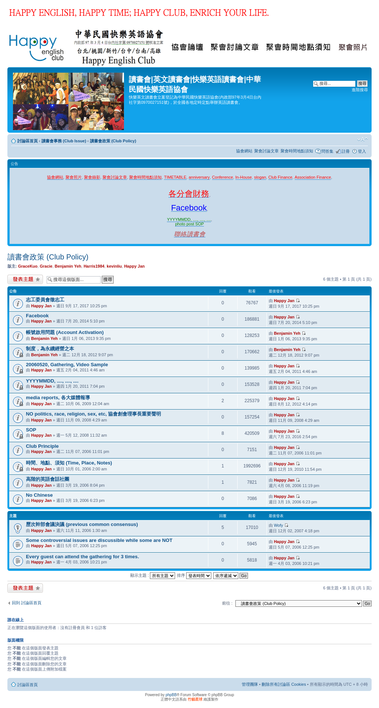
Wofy (278, 525)
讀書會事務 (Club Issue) (63, 141)
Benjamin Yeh (68, 266)
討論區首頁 (27, 141)
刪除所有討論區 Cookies (284, 684)
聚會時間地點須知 (297, 151)
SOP (31, 430)
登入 (362, 151)
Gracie (46, 266)
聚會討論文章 (266, 151)
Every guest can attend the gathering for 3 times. (82, 556)
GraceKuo (28, 266)
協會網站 (244, 151)
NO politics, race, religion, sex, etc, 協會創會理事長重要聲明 (93, 414)
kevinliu (114, 266)
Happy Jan (134, 266)
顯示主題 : (152, 575)
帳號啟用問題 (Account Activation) (65, 332)
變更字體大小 (362, 139)
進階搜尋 (360, 89)
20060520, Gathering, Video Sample (67, 364)
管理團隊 (250, 684)
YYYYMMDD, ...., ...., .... (52, 381)
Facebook (37, 315)
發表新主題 (25, 279)
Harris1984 (94, 266)
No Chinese (39, 495)
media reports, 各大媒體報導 (58, 397)
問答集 (327, 151)
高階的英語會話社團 (47, 479)
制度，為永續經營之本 (50, 348)
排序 (194, 575)
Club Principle (42, 446)
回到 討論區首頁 (26, 603)
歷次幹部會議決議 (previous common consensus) (82, 524)
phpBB (171, 695)
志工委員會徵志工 (45, 299)
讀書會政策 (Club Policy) (113, 141)
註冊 (346, 151)
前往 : (227, 603)
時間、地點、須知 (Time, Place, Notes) (69, 463)
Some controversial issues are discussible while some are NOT (99, 540)
